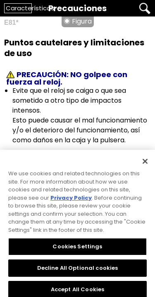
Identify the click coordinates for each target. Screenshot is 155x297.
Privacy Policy (71, 199)
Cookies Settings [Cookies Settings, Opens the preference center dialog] (77, 248)
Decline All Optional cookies (77, 270)
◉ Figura (78, 21)
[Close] (145, 163)
